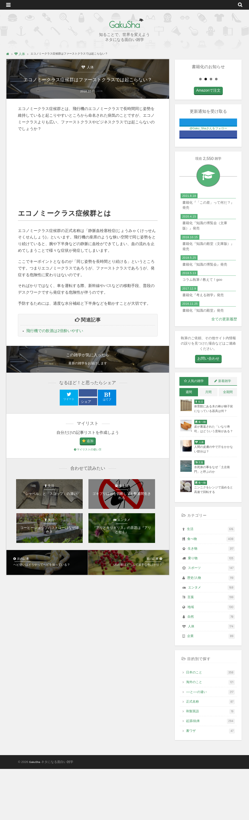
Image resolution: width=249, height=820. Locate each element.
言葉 (211, 648)
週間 (189, 443)
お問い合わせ (208, 410)
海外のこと (210, 733)
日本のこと (210, 723)
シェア (87, 409)
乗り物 (211, 609)
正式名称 (210, 752)
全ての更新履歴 (225, 370)
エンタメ (211, 638)
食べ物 (211, 590)
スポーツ (211, 619)
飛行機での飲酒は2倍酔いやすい (54, 339)
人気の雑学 (196, 432)
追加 (90, 449)
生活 (211, 580)
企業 (211, 687)
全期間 (228, 443)
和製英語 (210, 762)
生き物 (211, 599)
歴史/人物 (211, 628)
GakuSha (124, 24)
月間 (208, 443)
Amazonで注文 (208, 142)
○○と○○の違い (210, 743)
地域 (211, 658)
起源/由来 (210, 772)
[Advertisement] (88, 178)
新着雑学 (224, 432)
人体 (90, 67)
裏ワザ (210, 781)
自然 (211, 667)
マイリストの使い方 (88, 458)
